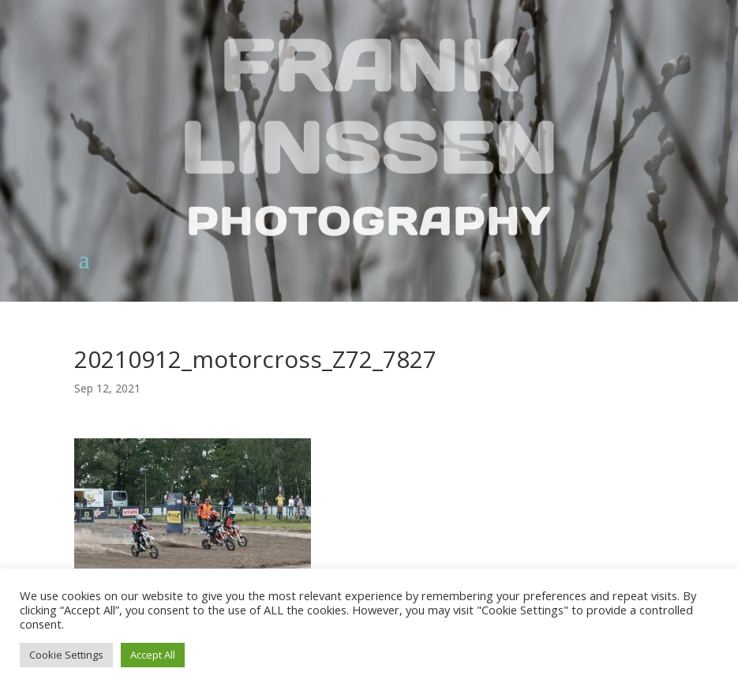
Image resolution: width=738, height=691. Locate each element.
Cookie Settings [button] (66, 655)
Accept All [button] (152, 655)
